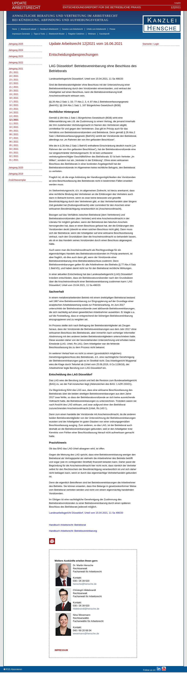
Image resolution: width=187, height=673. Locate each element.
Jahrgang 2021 (16, 68)
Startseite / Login (150, 44)
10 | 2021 (13, 127)
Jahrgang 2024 (16, 50)
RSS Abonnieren (13, 668)
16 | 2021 (13, 105)
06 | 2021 (13, 141)
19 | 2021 (13, 94)
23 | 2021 (13, 79)
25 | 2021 (13, 72)
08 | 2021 (13, 134)
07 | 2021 (13, 138)
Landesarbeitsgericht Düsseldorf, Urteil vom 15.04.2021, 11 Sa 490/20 (86, 512)
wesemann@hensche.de (86, 633)
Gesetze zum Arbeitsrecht (72, 29)
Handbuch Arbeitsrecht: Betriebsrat (67, 524)
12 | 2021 (13, 120)
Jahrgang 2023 (16, 56)
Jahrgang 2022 (16, 62)
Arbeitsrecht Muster (57, 34)
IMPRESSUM (61, 650)
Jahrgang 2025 (16, 44)
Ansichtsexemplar (17, 180)
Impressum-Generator (21, 34)
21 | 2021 (13, 87)
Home (14, 29)
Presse (112, 29)
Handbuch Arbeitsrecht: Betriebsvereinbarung (73, 530)
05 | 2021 (13, 145)
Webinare (92, 34)
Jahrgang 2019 (16, 174)
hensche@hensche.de (85, 584)
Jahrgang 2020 (16, 167)
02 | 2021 (13, 156)
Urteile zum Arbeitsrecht (96, 29)
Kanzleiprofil (104, 34)
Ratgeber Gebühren (76, 34)
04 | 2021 (13, 149)
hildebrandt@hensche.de (86, 608)
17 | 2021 (13, 101)
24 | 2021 (13, 76)
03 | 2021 (13, 152)
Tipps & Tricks (39, 34)
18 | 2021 (13, 98)
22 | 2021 (13, 83)
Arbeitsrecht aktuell (28, 29)
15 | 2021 (13, 109)
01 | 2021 (13, 160)
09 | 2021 (13, 130)
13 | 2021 (13, 116)
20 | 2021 (13, 90)
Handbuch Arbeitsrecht (49, 29)
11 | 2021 (13, 123)
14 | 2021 (13, 112)
